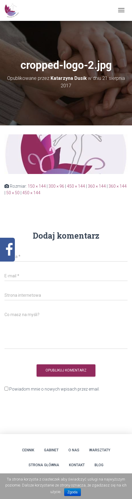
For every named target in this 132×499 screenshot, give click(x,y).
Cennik (28, 450)
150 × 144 (37, 186)
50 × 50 (13, 192)
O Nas (73, 450)
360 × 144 (97, 186)
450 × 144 (76, 186)
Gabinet (51, 450)
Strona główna (44, 465)
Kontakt (77, 465)
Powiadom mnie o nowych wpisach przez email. (54, 389)
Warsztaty (99, 450)
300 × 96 (56, 186)
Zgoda (72, 492)
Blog (99, 465)
